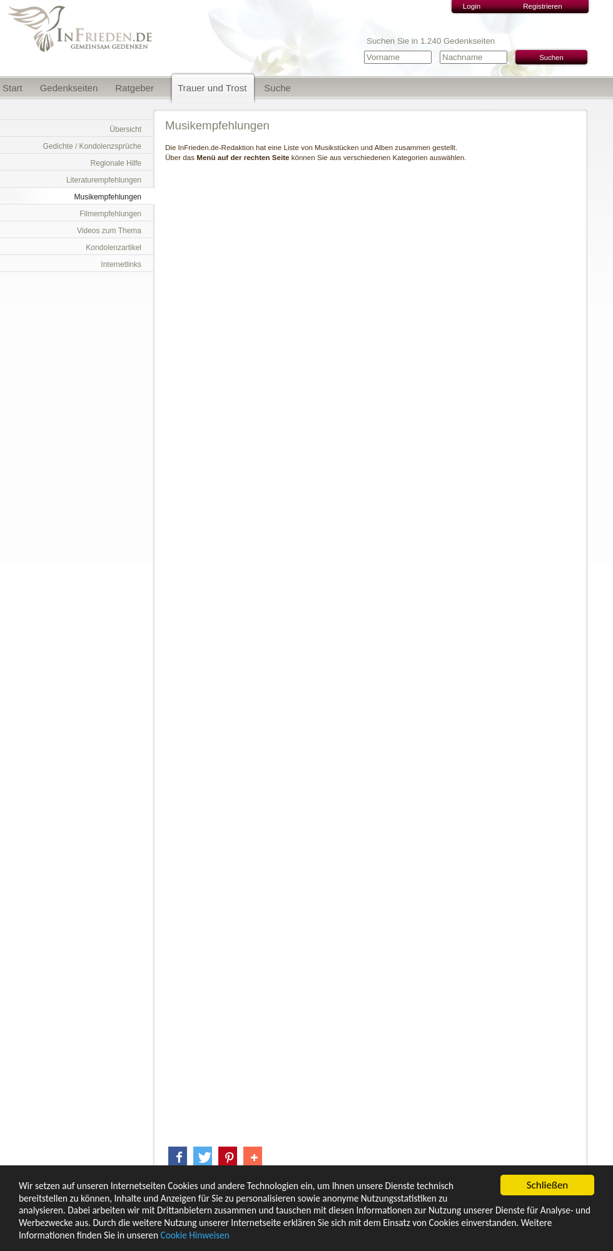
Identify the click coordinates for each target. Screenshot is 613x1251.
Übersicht (125, 129)
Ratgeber (134, 88)
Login (471, 6)
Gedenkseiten (69, 88)
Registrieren (542, 6)
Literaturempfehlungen (103, 180)
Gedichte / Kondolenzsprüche (92, 146)
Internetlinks (121, 264)
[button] (177, 1157)
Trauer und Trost (212, 88)
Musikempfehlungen (107, 197)
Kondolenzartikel (113, 247)
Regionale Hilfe (116, 163)
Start (13, 88)
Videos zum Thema (109, 230)
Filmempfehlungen (110, 213)
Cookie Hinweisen (194, 1236)
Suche (277, 88)
